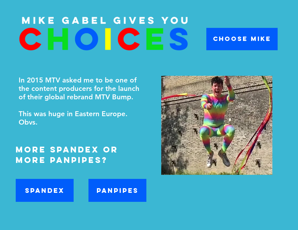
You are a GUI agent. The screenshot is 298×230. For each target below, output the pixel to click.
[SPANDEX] (45, 190)
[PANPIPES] (117, 190)
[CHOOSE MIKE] (242, 39)
